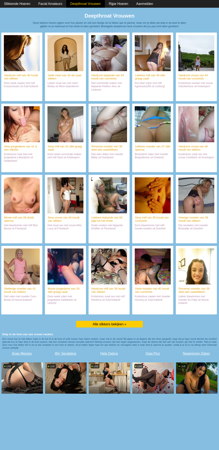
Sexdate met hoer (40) (152, 309)
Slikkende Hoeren (17, 4)
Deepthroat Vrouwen (85, 4)
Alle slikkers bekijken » (109, 324)
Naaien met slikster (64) (109, 95)
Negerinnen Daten (196, 353)
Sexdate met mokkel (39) (196, 309)
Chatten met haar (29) (65, 309)
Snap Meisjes (22, 353)
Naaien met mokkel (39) (109, 167)
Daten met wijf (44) (65, 238)
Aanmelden (144, 4)
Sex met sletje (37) (152, 167)
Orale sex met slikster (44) (196, 95)
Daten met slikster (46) (196, 167)
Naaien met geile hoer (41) (22, 309)
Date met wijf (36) (153, 238)
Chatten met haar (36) (21, 238)
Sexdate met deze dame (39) (196, 238)
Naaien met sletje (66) (108, 238)
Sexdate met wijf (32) (65, 167)
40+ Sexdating (65, 353)
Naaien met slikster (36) (22, 95)
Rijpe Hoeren (118, 4)
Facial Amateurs (50, 4)
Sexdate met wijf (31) (22, 167)
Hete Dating (109, 353)
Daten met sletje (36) (152, 95)
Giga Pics (153, 353)
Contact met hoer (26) (65, 95)
